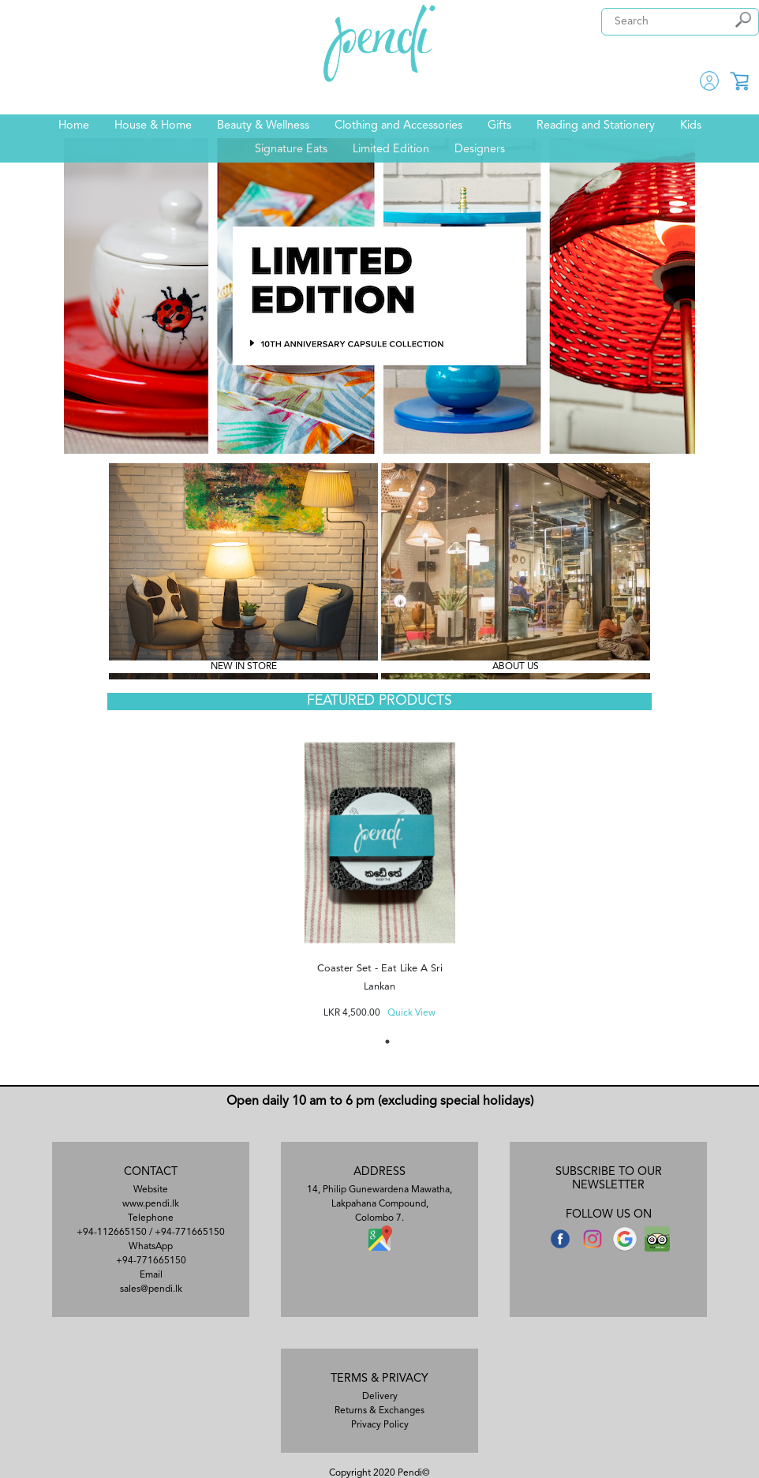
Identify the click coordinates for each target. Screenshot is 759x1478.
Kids (690, 126)
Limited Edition (391, 149)
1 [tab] (387, 1042)
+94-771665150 (190, 1232)
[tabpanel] (380, 874)
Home (73, 126)
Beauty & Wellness (263, 126)
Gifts (499, 126)
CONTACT (151, 1172)
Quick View (411, 1013)
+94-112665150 (112, 1232)
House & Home (153, 126)
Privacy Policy (380, 1425)
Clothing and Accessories (398, 126)
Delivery (380, 1396)
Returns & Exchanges (379, 1411)
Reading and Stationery (596, 126)
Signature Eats (291, 149)
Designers (479, 149)
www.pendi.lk (150, 1204)
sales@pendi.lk (151, 1289)
